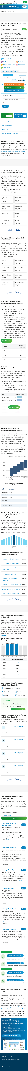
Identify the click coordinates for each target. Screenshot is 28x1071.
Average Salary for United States (10, 133)
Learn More (15, 3)
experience (4, 151)
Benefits (16, 71)
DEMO (24, 6)
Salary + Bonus (9, 71)
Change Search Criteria (7, 95)
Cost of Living (5, 129)
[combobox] (14, 29)
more (7, 839)
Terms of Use (5, 1063)
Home (2, 10)
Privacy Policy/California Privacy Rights (10, 1059)
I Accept (25, 2)
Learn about (11, 1035)
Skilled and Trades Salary (14, 10)
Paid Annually (8, 75)
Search (24, 29)
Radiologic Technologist (9, 847)
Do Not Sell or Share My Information (10, 1066)
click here (3, 635)
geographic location (13, 151)
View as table (22, 75)
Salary (6, 10)
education (22, 151)
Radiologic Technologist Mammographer (9, 824)
